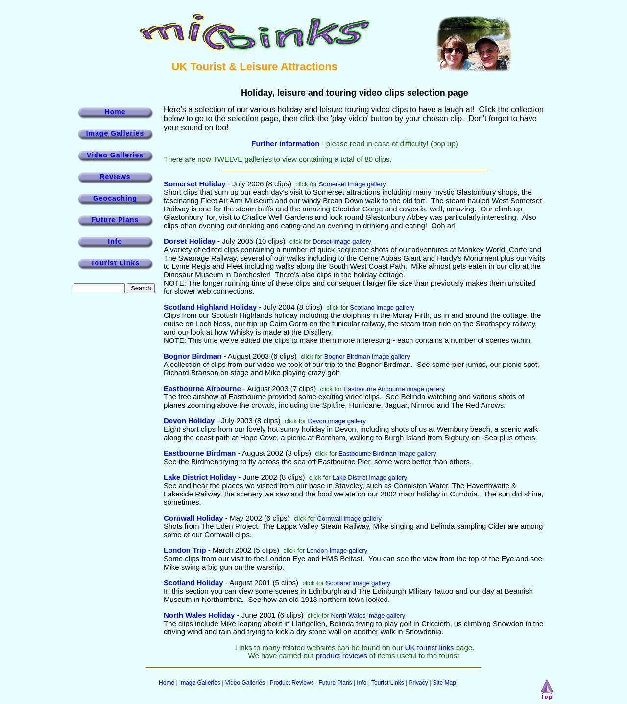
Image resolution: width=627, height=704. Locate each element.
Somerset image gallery (352, 184)
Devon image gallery (337, 421)
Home (115, 112)
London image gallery (337, 550)
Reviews (114, 177)
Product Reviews (292, 682)
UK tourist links (429, 647)
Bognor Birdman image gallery (367, 356)
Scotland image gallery (382, 307)
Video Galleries (115, 155)
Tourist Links (115, 263)
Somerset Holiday (195, 184)
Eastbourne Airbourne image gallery (394, 388)
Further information (285, 143)
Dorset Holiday (190, 241)
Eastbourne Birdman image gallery (387, 453)
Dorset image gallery (342, 241)
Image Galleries (115, 133)
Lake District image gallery (369, 477)
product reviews (341, 656)
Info (115, 241)
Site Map (444, 682)
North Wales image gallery (368, 615)
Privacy (418, 682)
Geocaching (115, 198)
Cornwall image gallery (349, 518)
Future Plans (115, 220)
